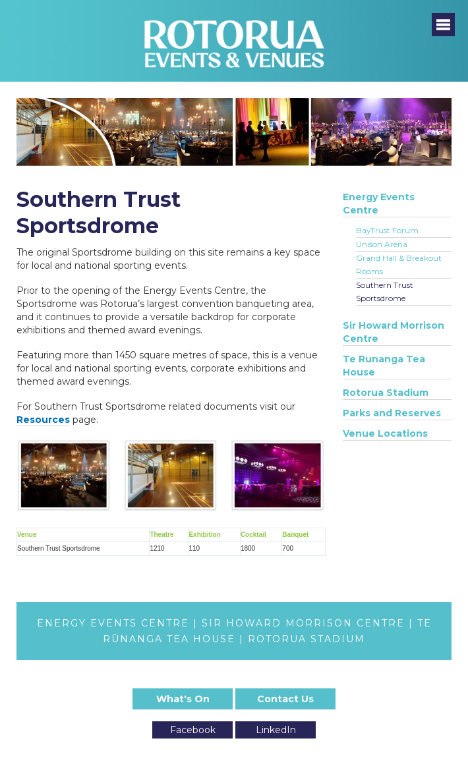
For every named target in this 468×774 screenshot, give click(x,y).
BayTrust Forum (387, 230)
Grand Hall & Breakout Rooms (399, 264)
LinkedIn (276, 730)
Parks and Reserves (392, 413)
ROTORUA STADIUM (306, 639)
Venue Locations (385, 433)
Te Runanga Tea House (384, 365)
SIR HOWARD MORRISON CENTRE (303, 623)
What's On (183, 699)
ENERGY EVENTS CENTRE (113, 623)
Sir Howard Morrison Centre (393, 332)
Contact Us (285, 699)
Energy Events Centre (379, 203)
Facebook (193, 730)
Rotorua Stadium (385, 393)
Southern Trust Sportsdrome (384, 291)
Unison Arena (381, 244)
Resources (43, 420)
